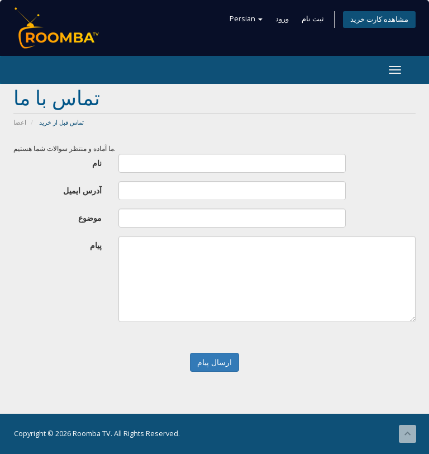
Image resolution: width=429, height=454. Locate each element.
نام (97, 163)
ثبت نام (313, 18)
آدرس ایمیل (82, 190)
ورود (282, 18)
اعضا (19, 122)
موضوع (90, 217)
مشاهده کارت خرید (379, 19)
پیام (96, 245)
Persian (246, 18)
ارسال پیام (214, 362)
